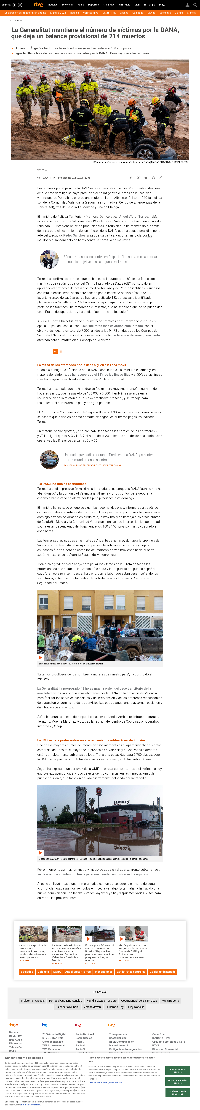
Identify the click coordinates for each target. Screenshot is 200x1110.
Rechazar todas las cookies (177, 1081)
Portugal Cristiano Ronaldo (65, 1000)
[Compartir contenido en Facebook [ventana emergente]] (131, 177)
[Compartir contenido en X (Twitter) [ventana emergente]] (138, 177)
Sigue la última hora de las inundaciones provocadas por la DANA (61, 53)
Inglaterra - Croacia (33, 1000)
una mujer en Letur (98, 198)
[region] (100, 1081)
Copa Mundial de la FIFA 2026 (139, 1000)
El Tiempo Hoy (115, 1007)
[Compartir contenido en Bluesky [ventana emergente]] (146, 177)
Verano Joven (92, 1007)
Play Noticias (136, 1007)
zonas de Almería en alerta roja (75, 517)
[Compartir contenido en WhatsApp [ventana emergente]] (153, 177)
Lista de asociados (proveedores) (105, 1082)
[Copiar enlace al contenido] (161, 177)
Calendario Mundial (67, 1007)
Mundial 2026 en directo (102, 1000)
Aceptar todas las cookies (178, 1070)
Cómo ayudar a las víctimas (129, 53)
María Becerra (170, 1000)
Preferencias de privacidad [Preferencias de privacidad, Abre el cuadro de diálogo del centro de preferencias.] (177, 1092)
